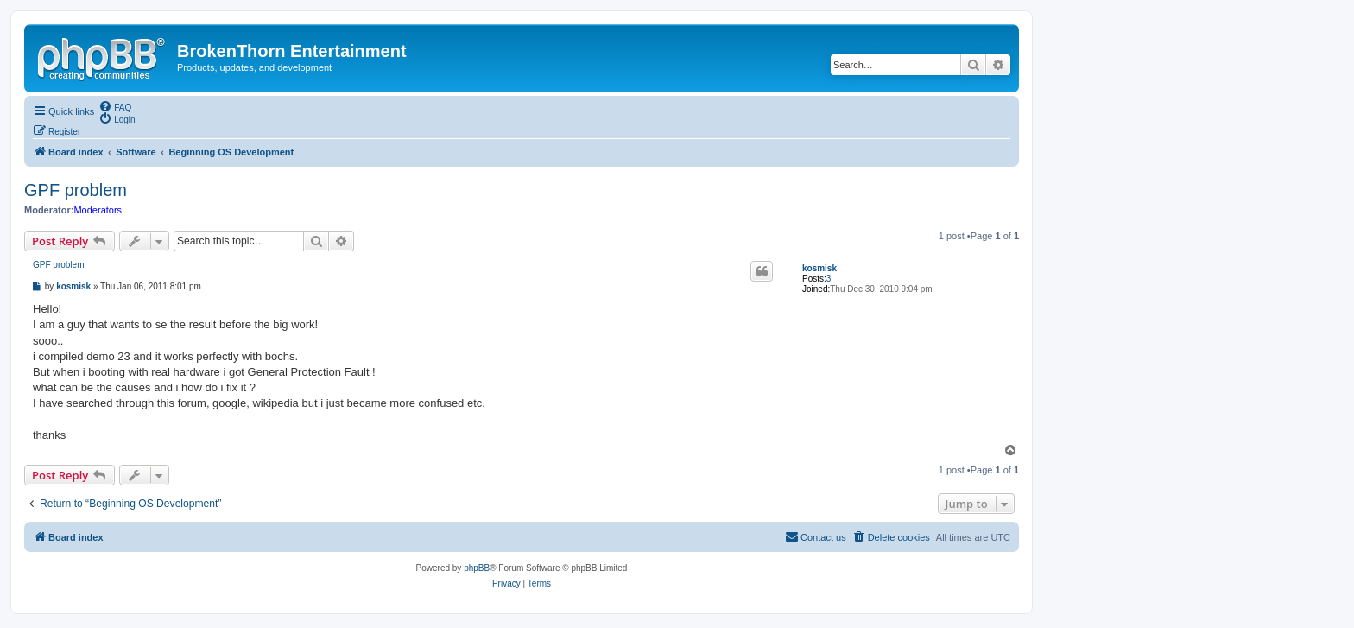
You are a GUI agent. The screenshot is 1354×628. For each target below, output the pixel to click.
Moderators (97, 210)
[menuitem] (114, 106)
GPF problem (75, 190)
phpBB (477, 568)
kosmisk (819, 268)
